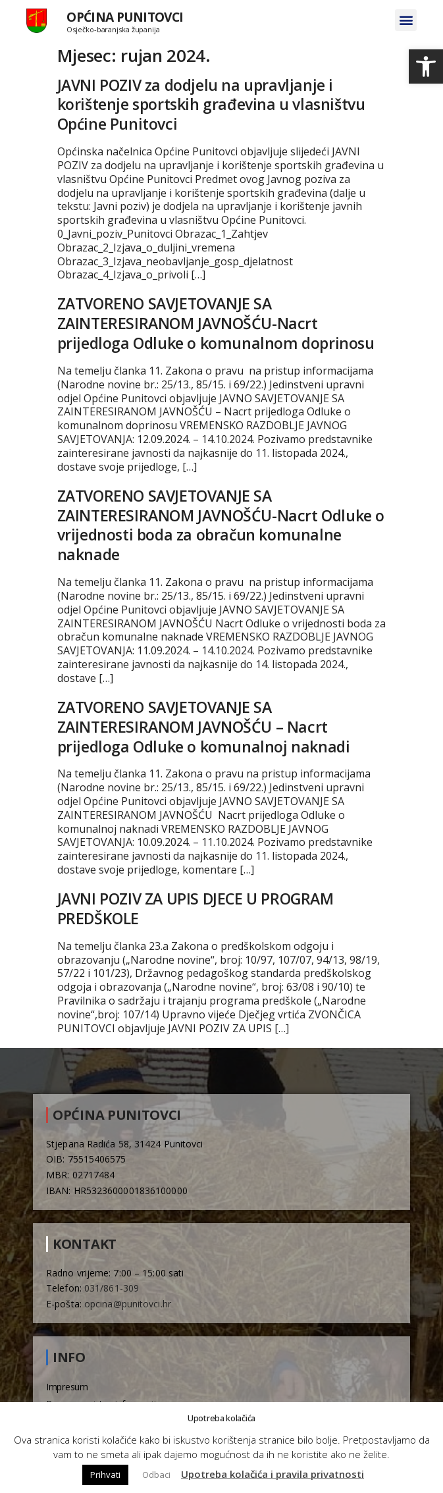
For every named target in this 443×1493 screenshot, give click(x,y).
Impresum (67, 1386)
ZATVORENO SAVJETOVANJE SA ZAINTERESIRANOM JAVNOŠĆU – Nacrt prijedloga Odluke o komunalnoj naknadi (203, 726)
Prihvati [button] (105, 1474)
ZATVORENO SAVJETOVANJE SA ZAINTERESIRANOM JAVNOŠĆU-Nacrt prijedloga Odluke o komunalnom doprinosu (216, 323)
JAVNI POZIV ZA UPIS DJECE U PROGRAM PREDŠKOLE (195, 908)
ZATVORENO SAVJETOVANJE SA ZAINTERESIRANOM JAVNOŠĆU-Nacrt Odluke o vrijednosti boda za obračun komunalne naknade (220, 525)
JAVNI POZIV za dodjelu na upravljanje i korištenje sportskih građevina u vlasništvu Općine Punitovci (211, 104)
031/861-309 (111, 1288)
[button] (426, 66)
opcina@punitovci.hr (127, 1303)
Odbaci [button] (156, 1474)
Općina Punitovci (124, 17)
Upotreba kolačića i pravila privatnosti (272, 1473)
